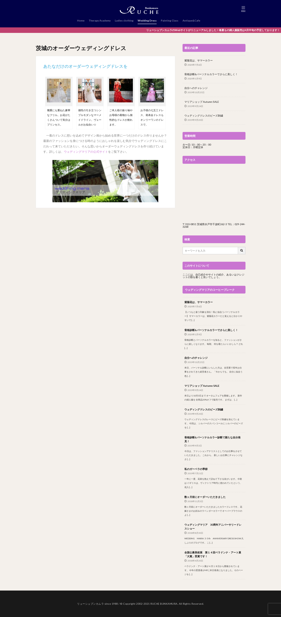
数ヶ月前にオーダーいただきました (205, 496)
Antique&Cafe (191, 20)
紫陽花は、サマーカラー (198, 60)
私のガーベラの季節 (196, 469)
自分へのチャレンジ (196, 88)
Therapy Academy (100, 20)
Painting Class (169, 20)
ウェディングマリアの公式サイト (86, 151)
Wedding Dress (147, 20)
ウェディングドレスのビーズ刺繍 (203, 115)
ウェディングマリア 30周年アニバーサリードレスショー (212, 526)
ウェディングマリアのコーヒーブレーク (210, 289)
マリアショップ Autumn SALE (201, 101)
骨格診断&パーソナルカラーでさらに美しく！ (211, 74)
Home (80, 20)
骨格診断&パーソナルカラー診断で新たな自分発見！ (212, 439)
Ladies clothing (124, 20)
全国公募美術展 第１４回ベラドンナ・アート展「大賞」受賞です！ (212, 554)
